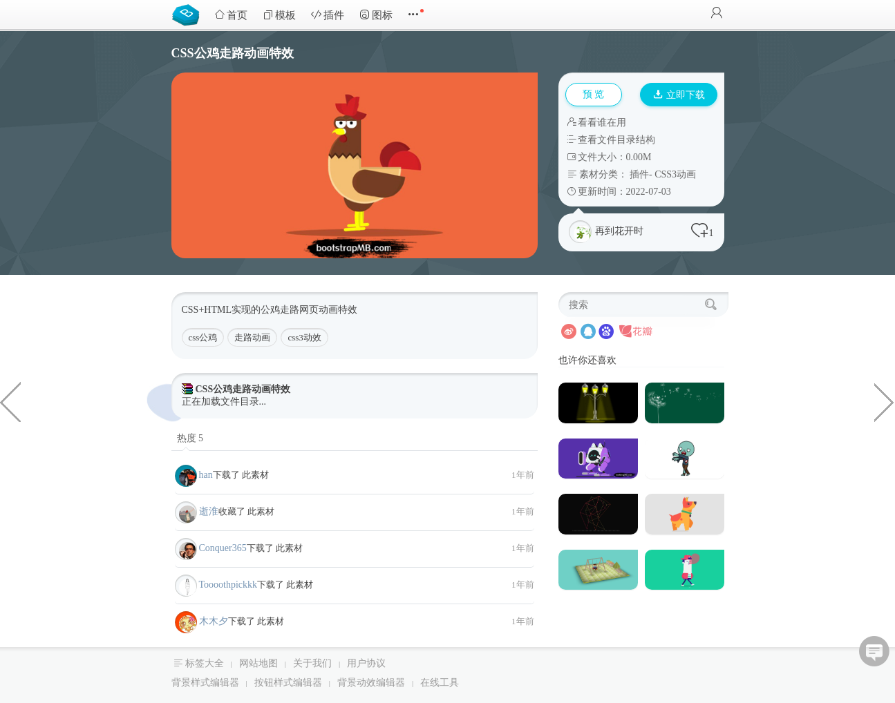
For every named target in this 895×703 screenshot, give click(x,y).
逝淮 (208, 511)
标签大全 (204, 663)
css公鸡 (203, 337)
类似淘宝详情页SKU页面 (10, 401)
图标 (376, 15)
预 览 (594, 94)
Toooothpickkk (228, 584)
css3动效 (304, 337)
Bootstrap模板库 (188, 14)
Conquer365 (223, 548)
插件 (327, 15)
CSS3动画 (675, 174)
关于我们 (312, 663)
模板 (279, 15)
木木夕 (213, 621)
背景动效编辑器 (371, 682)
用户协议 (366, 663)
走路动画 (252, 337)
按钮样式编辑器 (288, 682)
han (206, 475)
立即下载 (679, 95)
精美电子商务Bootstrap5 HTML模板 (884, 401)
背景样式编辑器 (205, 682)
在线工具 (439, 682)
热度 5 (190, 438)
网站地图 (258, 663)
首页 (230, 15)
